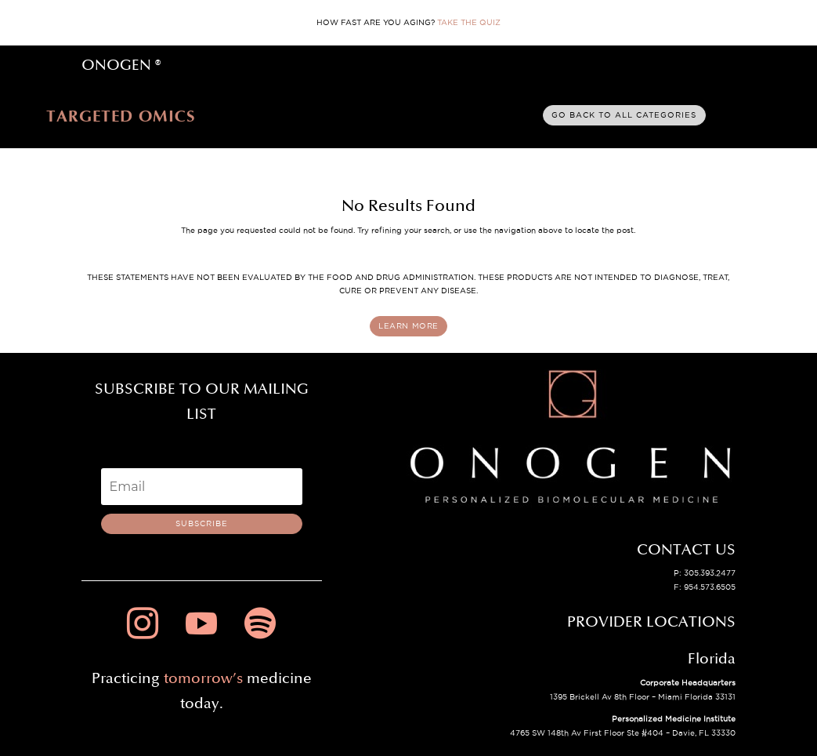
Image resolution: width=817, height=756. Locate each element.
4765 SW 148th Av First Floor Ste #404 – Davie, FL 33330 (623, 733)
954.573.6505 (710, 587)
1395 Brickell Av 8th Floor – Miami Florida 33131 (643, 696)
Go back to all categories (623, 115)
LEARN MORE (408, 326)
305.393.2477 (710, 573)
